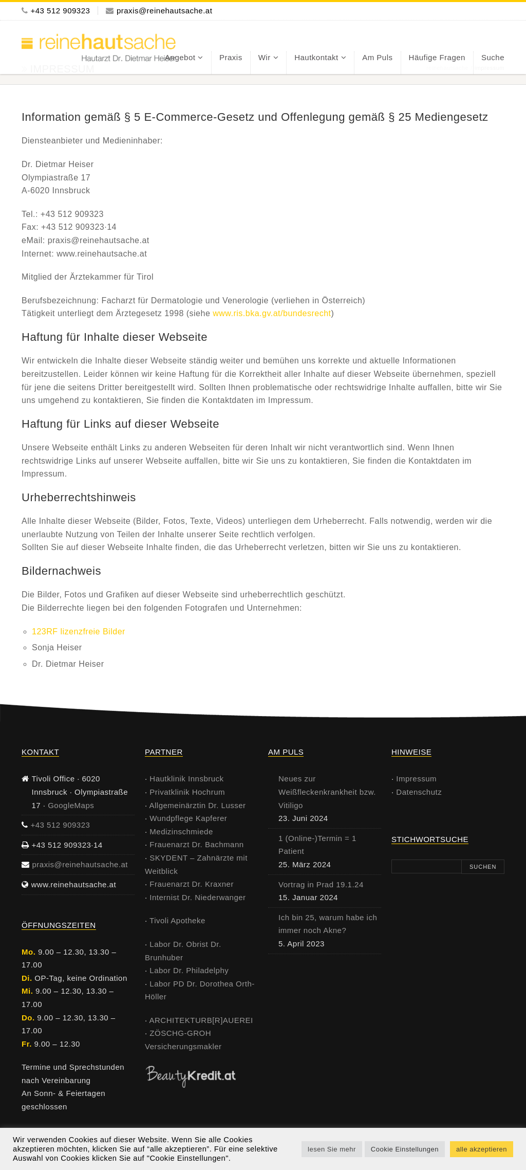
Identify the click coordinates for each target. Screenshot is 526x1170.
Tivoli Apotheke (177, 920)
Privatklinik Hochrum (187, 792)
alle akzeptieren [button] (481, 1149)
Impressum (416, 778)
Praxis (230, 57)
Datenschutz (419, 792)
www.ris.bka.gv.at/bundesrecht (272, 313)
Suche (492, 57)
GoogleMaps (71, 805)
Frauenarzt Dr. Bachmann (196, 844)
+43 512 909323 (60, 10)
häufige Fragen (437, 57)
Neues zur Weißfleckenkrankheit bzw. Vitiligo (327, 791)
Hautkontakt (316, 57)
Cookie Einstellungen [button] (405, 1149)
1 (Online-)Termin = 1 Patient (317, 845)
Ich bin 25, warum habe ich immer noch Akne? (327, 924)
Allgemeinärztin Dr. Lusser (197, 805)
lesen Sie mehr (332, 1149)
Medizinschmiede (181, 831)
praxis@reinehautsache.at (165, 10)
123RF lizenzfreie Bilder (78, 631)
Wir (264, 57)
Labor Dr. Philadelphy (189, 970)
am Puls (377, 57)
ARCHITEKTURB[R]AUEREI (201, 1020)
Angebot (180, 57)
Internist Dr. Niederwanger (197, 897)
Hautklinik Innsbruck (186, 778)
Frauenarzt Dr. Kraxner (191, 884)
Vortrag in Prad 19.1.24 (321, 884)
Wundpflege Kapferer (188, 818)
